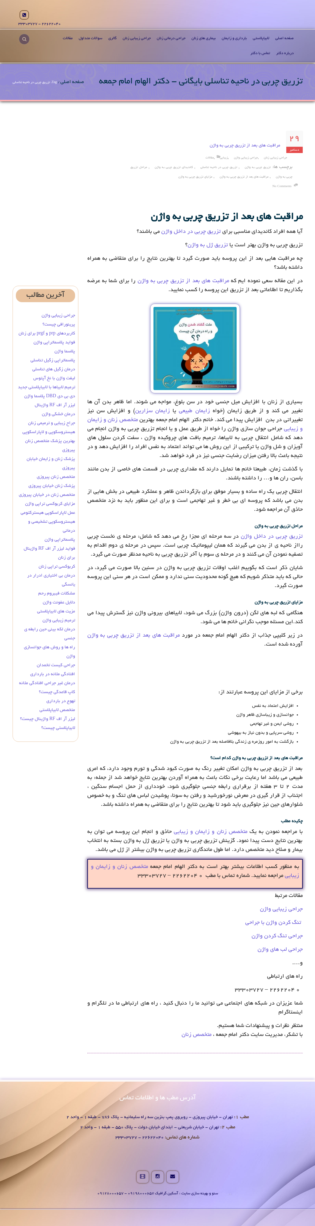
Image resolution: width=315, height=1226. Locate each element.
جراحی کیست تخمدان (55, 665)
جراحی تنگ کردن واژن (277, 936)
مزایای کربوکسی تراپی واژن (50, 504)
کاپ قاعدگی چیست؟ (57, 692)
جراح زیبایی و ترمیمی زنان (51, 423)
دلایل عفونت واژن (59, 602)
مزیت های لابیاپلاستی (56, 611)
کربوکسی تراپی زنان (57, 566)
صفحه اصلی (284, 38)
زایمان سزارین (152, 411)
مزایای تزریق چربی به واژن (195, 177)
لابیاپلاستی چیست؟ (58, 728)
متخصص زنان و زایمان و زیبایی (210, 832)
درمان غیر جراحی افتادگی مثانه (47, 683)
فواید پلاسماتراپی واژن (54, 342)
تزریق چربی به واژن (258, 167)
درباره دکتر (285, 53)
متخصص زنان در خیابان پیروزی (47, 495)
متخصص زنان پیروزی (56, 477)
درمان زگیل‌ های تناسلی (53, 369)
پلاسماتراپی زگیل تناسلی (53, 360)
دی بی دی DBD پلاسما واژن (49, 396)
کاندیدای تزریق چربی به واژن (174, 167)
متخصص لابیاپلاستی (57, 710)
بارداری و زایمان (234, 38)
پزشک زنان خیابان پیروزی (51, 486)
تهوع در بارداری (60, 701)
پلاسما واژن (64, 351)
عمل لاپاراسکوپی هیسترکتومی (48, 512)
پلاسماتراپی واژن (60, 539)
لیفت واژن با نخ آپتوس (54, 378)
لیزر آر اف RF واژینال (55, 405)
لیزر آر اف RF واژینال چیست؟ (47, 719)
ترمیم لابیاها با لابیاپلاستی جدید (46, 387)
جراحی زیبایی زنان (137, 38)
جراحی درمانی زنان (171, 38)
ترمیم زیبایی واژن (58, 620)
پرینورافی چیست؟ (58, 324)
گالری (112, 38)
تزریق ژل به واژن (208, 245)
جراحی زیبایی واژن (246, 158)
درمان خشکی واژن (58, 414)
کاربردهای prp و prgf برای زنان (47, 333)
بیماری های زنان (203, 38)
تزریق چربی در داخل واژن (191, 232)
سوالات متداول (90, 38)
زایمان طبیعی (194, 411)
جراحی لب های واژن (280, 950)
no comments (281, 186)
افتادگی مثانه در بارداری (52, 674)
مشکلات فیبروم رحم (56, 593)
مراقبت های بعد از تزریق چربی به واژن (245, 145)
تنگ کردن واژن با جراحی (274, 923)
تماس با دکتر (260, 53)
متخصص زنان (196, 1035)
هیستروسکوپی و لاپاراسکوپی (48, 432)
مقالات (68, 38)
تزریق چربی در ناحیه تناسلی (218, 167)
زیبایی (224, 158)
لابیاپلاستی (261, 38)
